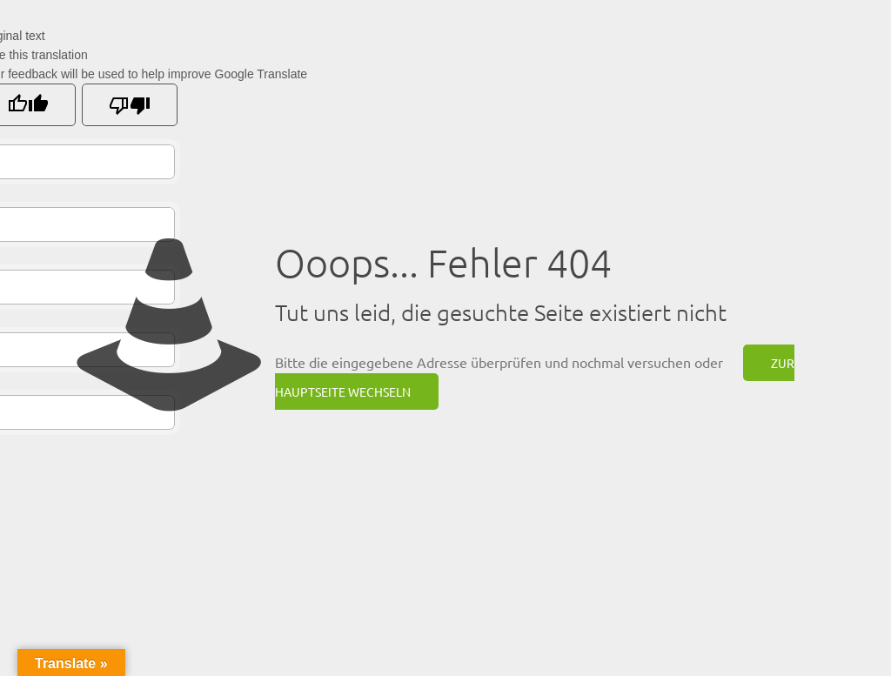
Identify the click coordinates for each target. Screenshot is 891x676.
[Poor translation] (130, 105)
